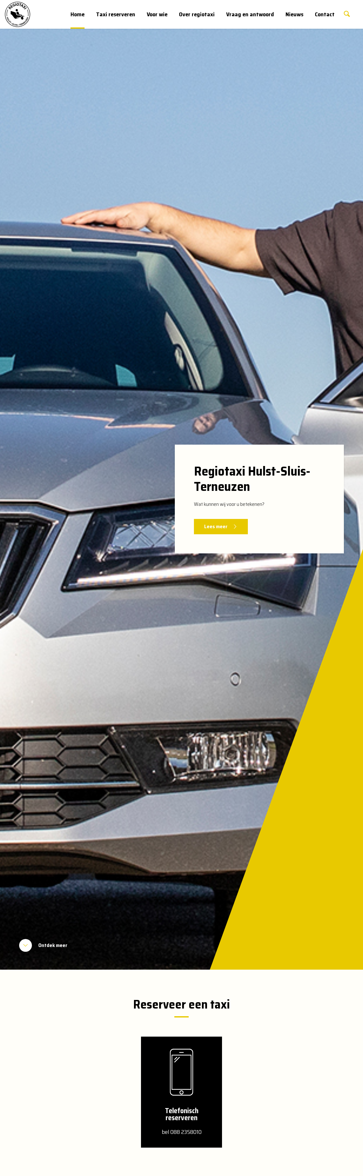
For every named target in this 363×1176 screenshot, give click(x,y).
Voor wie (157, 14)
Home (77, 14)
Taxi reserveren (115, 14)
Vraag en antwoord (250, 14)
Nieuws (294, 14)
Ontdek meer (52, 945)
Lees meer (215, 526)
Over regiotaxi (197, 14)
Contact (325, 14)
